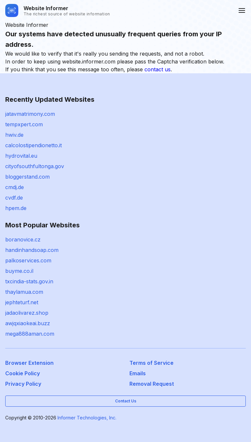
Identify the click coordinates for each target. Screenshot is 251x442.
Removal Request (151, 383)
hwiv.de (14, 135)
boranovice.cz (23, 239)
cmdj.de (14, 187)
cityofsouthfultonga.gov (34, 166)
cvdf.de (14, 197)
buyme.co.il (19, 271)
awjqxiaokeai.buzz (27, 323)
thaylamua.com (24, 292)
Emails (137, 373)
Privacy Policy (23, 383)
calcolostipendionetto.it (33, 145)
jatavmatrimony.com (30, 114)
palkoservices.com (28, 260)
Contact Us (125, 400)
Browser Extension (29, 363)
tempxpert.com (24, 124)
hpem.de (15, 208)
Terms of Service (151, 363)
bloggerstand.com (27, 176)
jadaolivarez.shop (26, 312)
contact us (157, 69)
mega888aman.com (29, 333)
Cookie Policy (22, 373)
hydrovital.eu (21, 155)
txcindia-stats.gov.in (29, 281)
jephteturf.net (21, 302)
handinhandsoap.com (32, 250)
